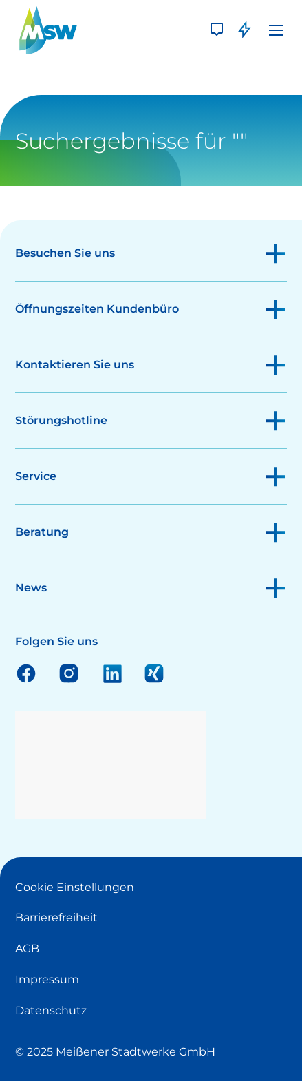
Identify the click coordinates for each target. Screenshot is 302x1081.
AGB (27, 948)
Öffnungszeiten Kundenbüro (97, 308)
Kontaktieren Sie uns (74, 364)
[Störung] (244, 30)
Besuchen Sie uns (65, 253)
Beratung (42, 531)
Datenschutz (51, 1010)
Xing (154, 673)
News (31, 587)
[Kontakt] (216, 30)
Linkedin (111, 673)
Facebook (26, 673)
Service (35, 476)
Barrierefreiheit (56, 917)
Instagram (69, 673)
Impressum (47, 979)
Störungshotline (61, 420)
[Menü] (275, 30)
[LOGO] (48, 30)
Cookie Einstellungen (74, 887)
